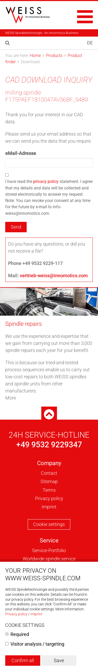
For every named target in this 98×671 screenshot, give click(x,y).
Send (16, 227)
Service (49, 540)
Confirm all (22, 660)
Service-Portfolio (49, 550)
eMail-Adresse (20, 153)
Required (19, 634)
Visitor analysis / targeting (37, 644)
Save (59, 660)
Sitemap (49, 481)
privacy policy (46, 181)
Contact (49, 473)
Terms (49, 490)
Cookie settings (49, 524)
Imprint (49, 507)
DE (90, 42)
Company (49, 463)
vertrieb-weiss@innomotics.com (54, 275)
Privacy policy (49, 498)
